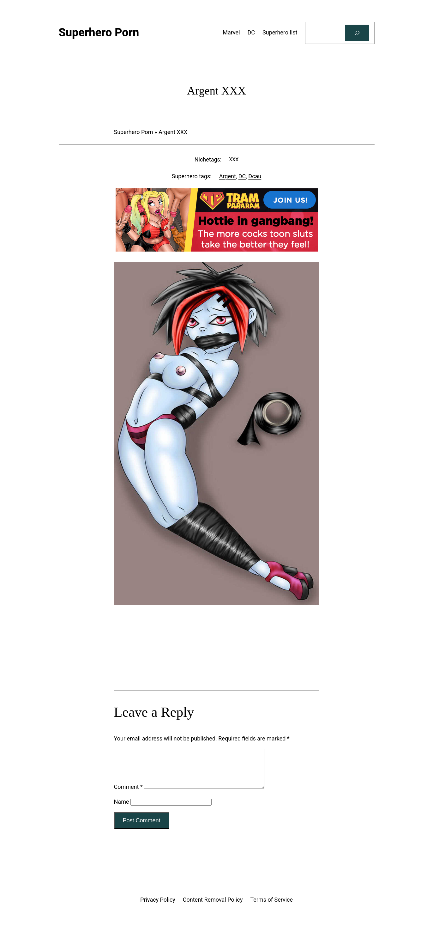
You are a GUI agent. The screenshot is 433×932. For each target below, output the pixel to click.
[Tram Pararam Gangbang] (217, 249)
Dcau (254, 176)
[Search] (357, 33)
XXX (233, 159)
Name (121, 809)
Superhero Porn (133, 132)
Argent (227, 176)
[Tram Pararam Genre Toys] (216, 664)
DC (242, 176)
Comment (128, 794)
